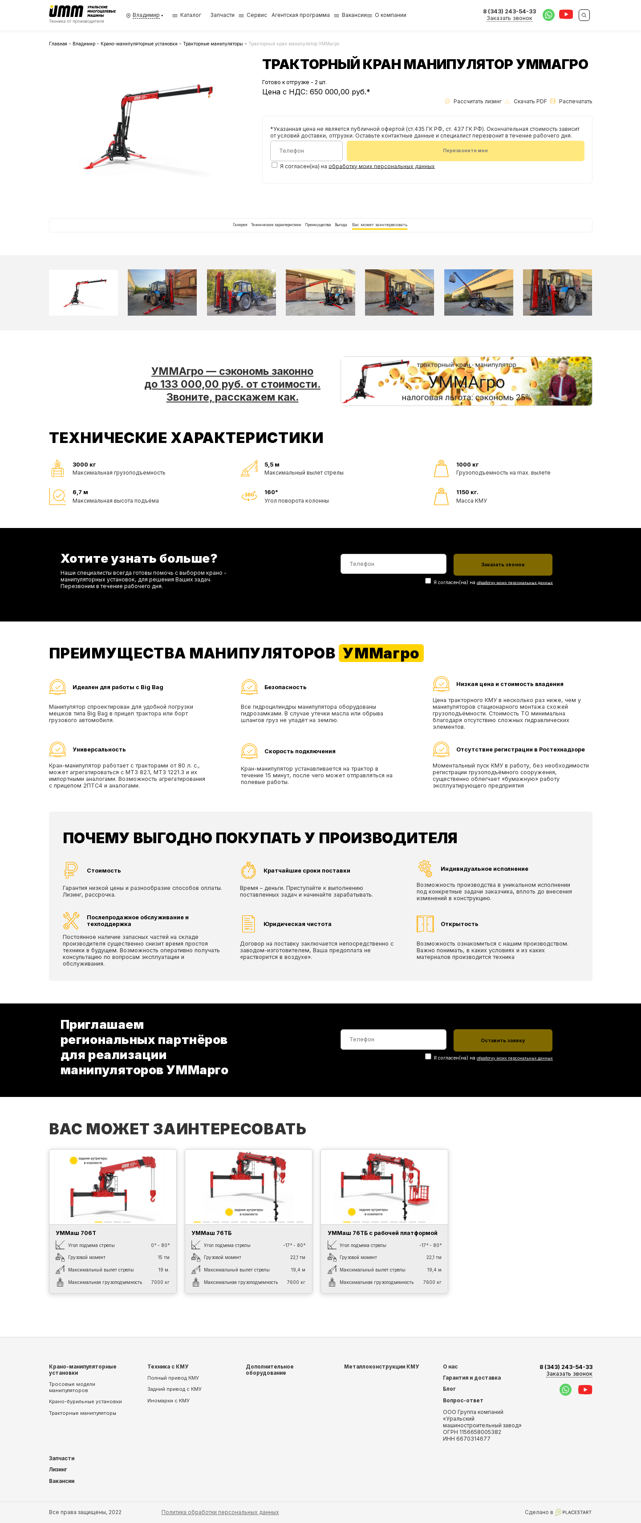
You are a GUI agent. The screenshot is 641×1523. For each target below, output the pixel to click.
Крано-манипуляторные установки (139, 43)
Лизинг (58, 1470)
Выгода (370, 234)
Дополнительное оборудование (270, 1370)
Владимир (84, 43)
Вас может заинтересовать (431, 234)
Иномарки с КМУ (168, 1400)
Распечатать (571, 101)
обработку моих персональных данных (382, 167)
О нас (450, 1367)
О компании (390, 15)
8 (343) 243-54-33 (566, 1370)
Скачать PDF (526, 101)
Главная (58, 43)
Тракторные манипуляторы (213, 43)
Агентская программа (301, 15)
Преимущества (325, 234)
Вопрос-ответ (463, 1400)
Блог (449, 1389)
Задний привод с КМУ (174, 1389)
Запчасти (222, 15)
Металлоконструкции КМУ (381, 1367)
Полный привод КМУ (173, 1378)
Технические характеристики (250, 234)
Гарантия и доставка (472, 1378)
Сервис (257, 15)
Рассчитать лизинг (473, 101)
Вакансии (354, 15)
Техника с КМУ (167, 1367)
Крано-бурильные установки (85, 1402)
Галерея (184, 234)
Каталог (186, 15)
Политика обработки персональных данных (220, 1512)
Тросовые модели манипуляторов (72, 1387)
